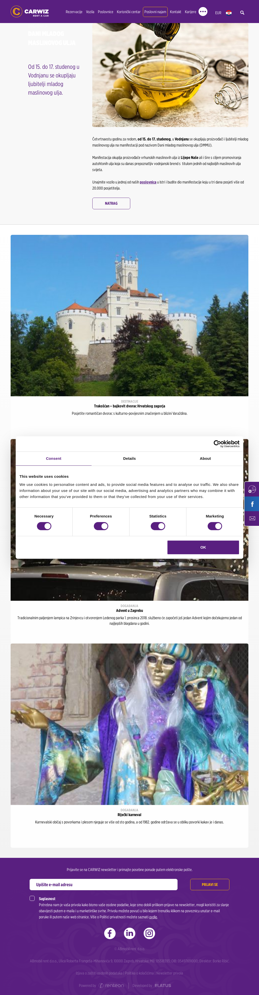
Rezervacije (74, 11)
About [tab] (205, 458)
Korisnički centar (129, 11)
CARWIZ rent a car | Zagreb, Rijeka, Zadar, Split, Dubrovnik (30, 11)
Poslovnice (105, 11)
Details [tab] (129, 458)
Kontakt (175, 11)
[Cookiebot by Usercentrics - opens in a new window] (217, 444)
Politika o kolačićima (139, 973)
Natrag (111, 203)
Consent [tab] (53, 458)
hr (229, 13)
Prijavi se (210, 884)
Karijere (190, 11)
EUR (218, 12)
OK (203, 547)
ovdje (153, 917)
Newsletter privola (169, 973)
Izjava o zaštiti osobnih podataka (99, 973)
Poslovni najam (155, 11)
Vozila (90, 11)
